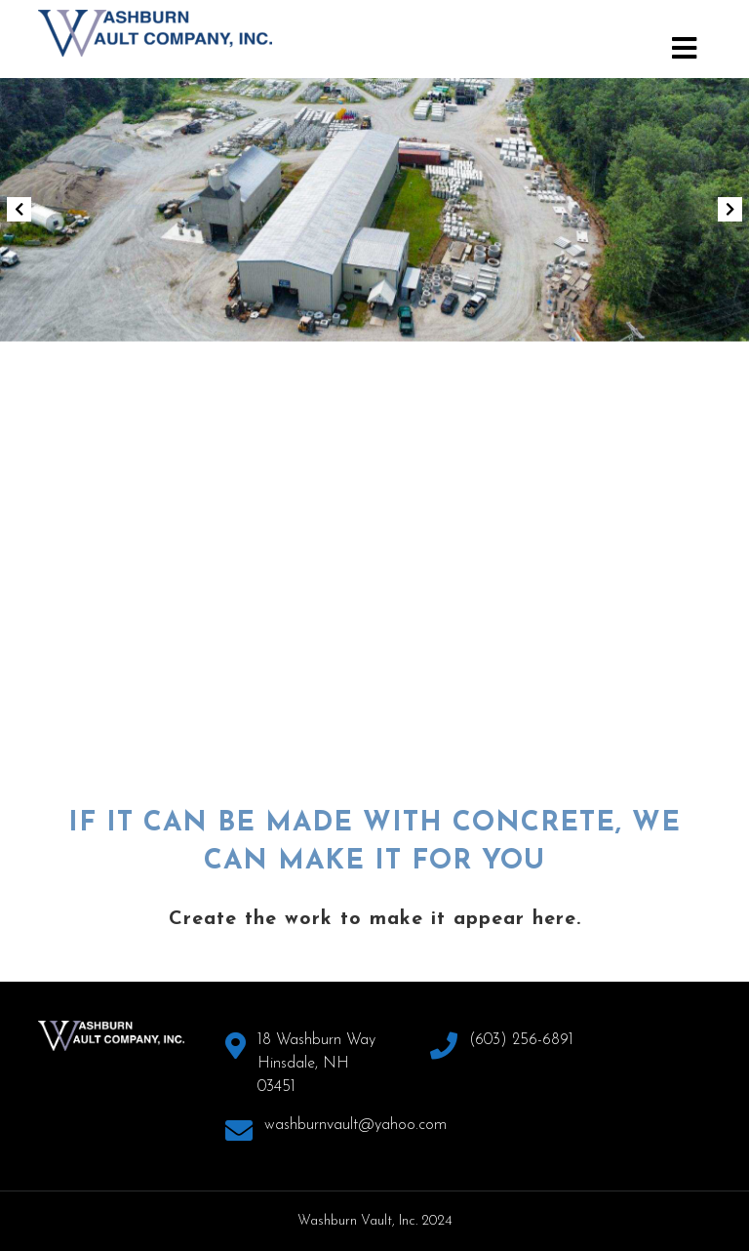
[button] (18, 210)
